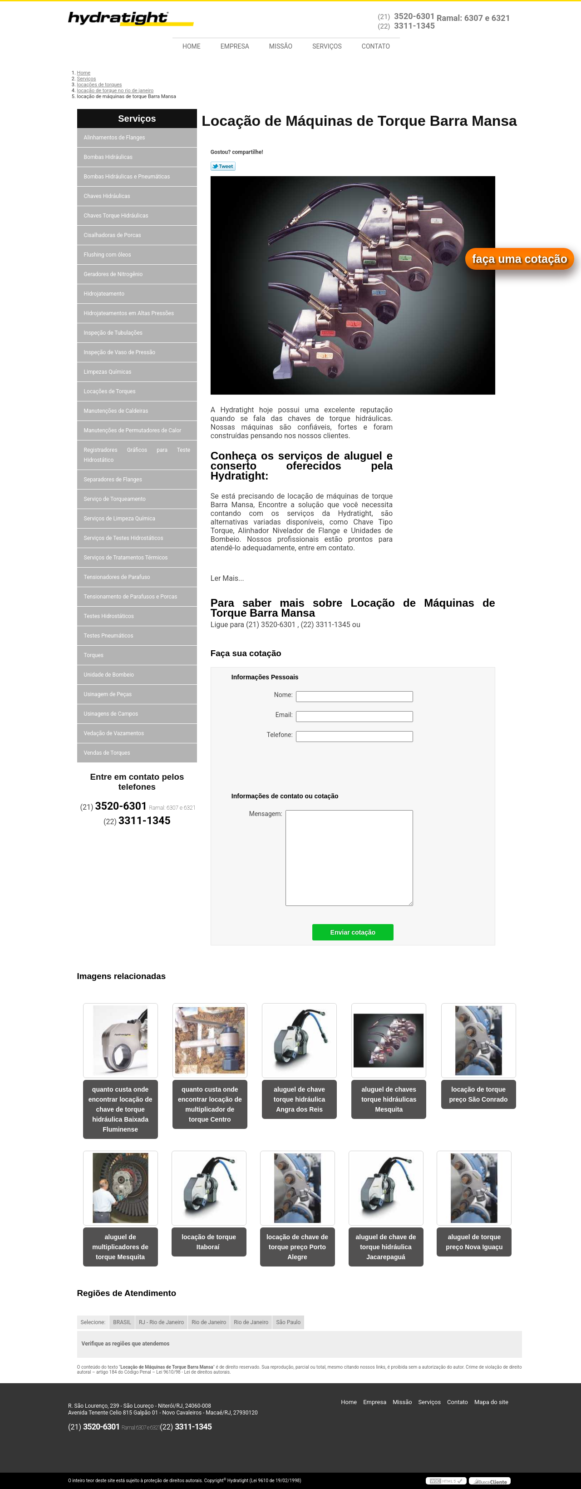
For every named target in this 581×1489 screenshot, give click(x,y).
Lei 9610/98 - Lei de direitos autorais (193, 1372)
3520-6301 (414, 16)
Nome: (343, 696)
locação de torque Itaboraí (209, 1242)
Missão (280, 46)
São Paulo (288, 1322)
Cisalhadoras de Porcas (113, 235)
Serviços (327, 46)
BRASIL (122, 1322)
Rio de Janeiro (209, 1322)
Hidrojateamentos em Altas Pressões (129, 313)
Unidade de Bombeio (110, 675)
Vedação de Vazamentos (115, 733)
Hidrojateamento (105, 294)
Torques (94, 655)
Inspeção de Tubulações (114, 333)
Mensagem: (331, 858)
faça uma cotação (519, 258)
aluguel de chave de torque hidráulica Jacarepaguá (385, 1247)
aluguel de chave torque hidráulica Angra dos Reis (299, 1099)
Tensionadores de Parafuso (118, 577)
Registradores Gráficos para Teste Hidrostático (137, 455)
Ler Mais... (227, 578)
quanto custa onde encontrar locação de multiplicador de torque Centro (210, 1104)
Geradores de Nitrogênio (114, 274)
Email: (344, 716)
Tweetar (223, 166)
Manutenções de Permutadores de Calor (133, 430)
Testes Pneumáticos (109, 636)
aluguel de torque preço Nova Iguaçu (474, 1242)
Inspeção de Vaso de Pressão (120, 352)
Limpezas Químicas (108, 372)
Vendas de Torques (108, 753)
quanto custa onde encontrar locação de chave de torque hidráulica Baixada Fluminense (121, 1109)
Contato (376, 46)
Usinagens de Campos (112, 714)
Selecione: (93, 1322)
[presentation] (289, 769)
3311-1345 (414, 25)
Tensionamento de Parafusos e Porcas (131, 597)
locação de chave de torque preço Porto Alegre (297, 1247)
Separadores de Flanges (113, 479)
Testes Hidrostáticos (109, 616)
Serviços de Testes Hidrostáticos (124, 538)
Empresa (235, 46)
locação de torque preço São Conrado (478, 1094)
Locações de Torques (110, 391)
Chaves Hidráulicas (108, 196)
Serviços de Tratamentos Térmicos (126, 557)
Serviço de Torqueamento (115, 499)
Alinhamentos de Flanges (115, 137)
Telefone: (340, 736)
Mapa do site (491, 1402)
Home (191, 46)
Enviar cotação (353, 932)
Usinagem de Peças (108, 694)
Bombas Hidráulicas (109, 157)
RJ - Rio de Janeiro (161, 1322)
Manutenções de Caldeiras (117, 411)
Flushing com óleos (108, 255)
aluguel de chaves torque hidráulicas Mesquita (388, 1099)
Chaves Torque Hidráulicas (117, 216)
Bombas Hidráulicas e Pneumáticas (128, 176)
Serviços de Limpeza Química (120, 518)
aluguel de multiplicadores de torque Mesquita (120, 1247)
